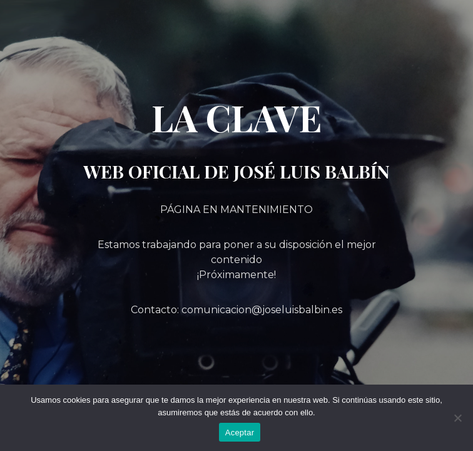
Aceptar (240, 432)
